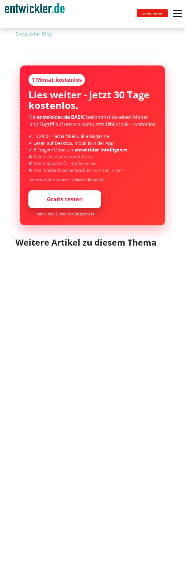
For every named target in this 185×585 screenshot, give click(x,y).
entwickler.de (35, 15)
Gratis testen (152, 13)
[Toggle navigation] (37, 14)
